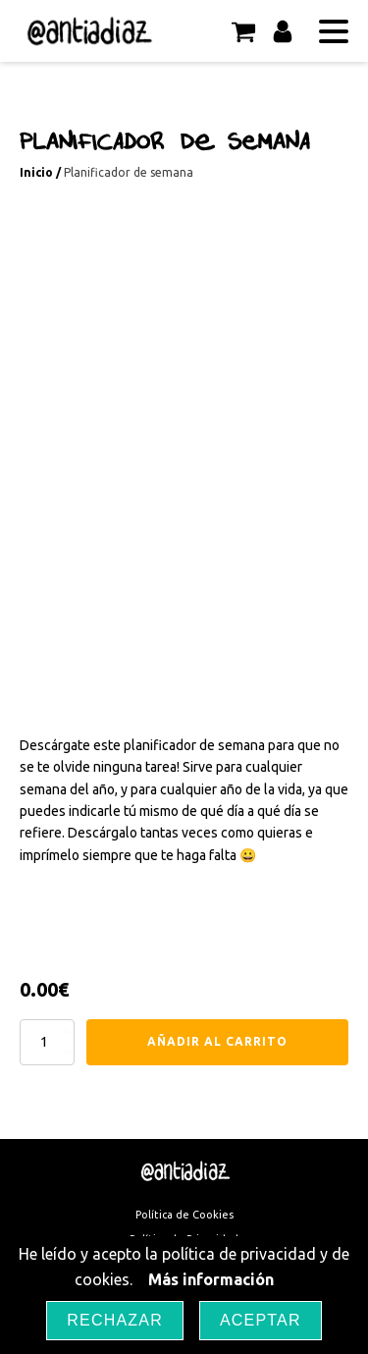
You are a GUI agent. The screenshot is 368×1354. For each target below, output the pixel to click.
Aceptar (260, 1320)
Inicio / (42, 172)
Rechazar (115, 1320)
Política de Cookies (184, 1214)
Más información (211, 1279)
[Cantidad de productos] (47, 1041)
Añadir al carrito (217, 1041)
